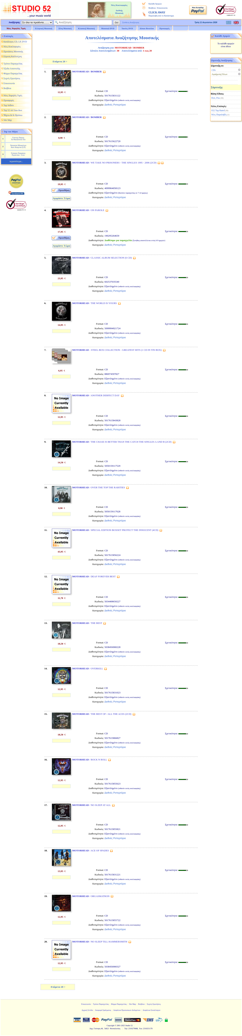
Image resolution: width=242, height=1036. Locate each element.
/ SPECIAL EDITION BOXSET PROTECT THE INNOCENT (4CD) (115, 530)
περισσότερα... (16, 161)
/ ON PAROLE (88, 210)
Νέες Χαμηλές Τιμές (16, 28)
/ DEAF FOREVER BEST (94, 576)
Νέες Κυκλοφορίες (12, 46)
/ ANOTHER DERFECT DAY (96, 395)
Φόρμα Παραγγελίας (12, 73)
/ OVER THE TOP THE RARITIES (98, 487)
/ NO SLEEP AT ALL (91, 805)
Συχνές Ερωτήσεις (11, 78)
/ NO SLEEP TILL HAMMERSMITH (99, 941)
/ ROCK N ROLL (89, 759)
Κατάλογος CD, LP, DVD (15, 41)
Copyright (110, 1025)
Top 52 (12, 110)
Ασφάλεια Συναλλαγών (151, 1010)
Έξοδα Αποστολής (11, 68)
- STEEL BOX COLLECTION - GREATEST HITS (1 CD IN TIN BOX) (117, 349)
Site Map (7, 120)
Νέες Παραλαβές (219, 114)
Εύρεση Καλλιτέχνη (12, 56)
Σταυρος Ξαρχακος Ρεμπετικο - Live (18, 154)
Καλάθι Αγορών (155, 3)
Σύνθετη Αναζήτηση (130, 22)
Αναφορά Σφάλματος (103, 1010)
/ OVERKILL (87, 668)
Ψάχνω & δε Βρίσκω (12, 115)
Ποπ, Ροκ (215, 98)
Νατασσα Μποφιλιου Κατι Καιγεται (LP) (18, 146)
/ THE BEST (87, 623)
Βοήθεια (151, 8)
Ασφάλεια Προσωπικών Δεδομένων (127, 1010)
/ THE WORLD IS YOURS (94, 303)
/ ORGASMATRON (91, 896)
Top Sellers (8, 105)
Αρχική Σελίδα (87, 1010)
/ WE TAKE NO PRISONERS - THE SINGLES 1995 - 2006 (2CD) (114, 162)
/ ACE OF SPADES (90, 850)
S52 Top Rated (218, 110)
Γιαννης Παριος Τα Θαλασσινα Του (18, 139)
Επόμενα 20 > (59, 61)
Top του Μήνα (11, 131)
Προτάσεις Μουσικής (13, 51)
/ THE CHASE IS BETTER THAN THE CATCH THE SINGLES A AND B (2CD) (122, 441)
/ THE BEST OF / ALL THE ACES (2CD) (101, 714)
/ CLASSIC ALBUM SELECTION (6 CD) (102, 257)
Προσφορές (165, 28)
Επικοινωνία (162, 8)
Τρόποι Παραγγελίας (12, 63)
